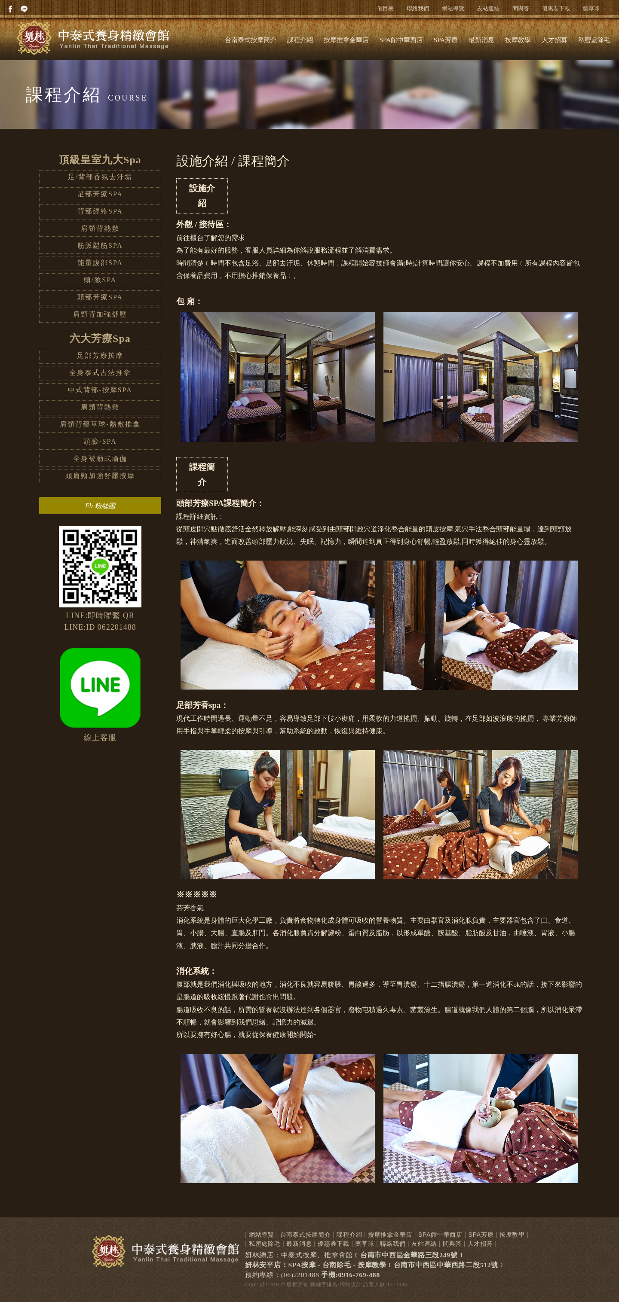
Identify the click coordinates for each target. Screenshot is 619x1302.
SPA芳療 (446, 40)
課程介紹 (300, 40)
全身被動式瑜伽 (100, 458)
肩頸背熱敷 (100, 228)
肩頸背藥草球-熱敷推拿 (100, 424)
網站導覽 (453, 8)
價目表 (385, 8)
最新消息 (481, 40)
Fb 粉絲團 (100, 505)
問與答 (520, 8)
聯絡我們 (418, 8)
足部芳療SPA (100, 194)
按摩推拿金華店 (346, 40)
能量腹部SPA (100, 262)
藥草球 (591, 8)
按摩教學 (518, 40)
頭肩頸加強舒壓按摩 (100, 475)
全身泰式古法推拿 (100, 372)
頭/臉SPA (100, 280)
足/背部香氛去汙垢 (100, 176)
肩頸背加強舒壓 (100, 314)
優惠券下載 (333, 1243)
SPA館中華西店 (401, 40)
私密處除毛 (594, 40)
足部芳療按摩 (100, 355)
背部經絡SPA (100, 211)
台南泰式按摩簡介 (250, 40)
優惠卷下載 (556, 8)
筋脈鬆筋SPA (100, 245)
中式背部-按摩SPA (100, 389)
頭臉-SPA (99, 441)
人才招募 (554, 40)
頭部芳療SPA (100, 297)
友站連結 (488, 8)
